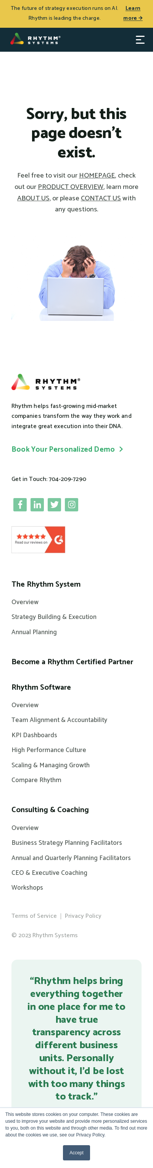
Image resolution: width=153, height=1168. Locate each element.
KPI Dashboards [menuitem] (34, 735)
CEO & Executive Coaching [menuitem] (49, 873)
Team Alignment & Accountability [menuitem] (59, 720)
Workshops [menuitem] (27, 888)
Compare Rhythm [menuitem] (36, 780)
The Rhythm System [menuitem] (46, 585)
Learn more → (133, 13)
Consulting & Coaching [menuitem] (50, 810)
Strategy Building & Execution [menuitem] (54, 617)
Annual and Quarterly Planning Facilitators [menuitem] (71, 858)
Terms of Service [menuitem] (34, 916)
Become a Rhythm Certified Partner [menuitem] (72, 662)
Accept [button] (76, 1152)
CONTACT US (101, 198)
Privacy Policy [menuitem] (83, 916)
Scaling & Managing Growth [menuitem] (50, 765)
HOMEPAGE (97, 175)
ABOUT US (33, 198)
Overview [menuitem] (25, 602)
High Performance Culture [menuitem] (48, 750)
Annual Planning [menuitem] (34, 632)
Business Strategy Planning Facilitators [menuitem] (66, 843)
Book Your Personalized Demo (63, 449)
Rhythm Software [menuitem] (41, 688)
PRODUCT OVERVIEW (70, 187)
